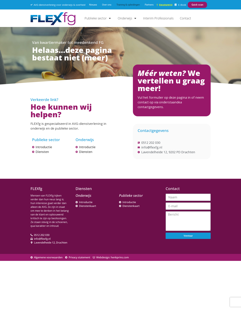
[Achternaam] (191, 274)
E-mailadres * (178, 249)
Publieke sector (98, 18)
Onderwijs (127, 18)
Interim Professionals (158, 18)
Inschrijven (192, 283)
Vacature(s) (165, 4)
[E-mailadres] (191, 254)
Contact (185, 18)
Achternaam (177, 269)
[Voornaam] (191, 264)
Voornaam (176, 259)
